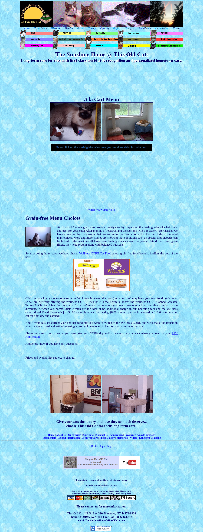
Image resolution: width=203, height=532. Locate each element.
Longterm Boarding (150, 437)
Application (116, 435)
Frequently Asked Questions (139, 435)
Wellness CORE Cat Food (95, 253)
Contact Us (102, 435)
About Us (61, 435)
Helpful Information (69, 437)
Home (51, 435)
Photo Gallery (107, 437)
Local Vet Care (90, 437)
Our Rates (88, 435)
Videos (133, 437)
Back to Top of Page (101, 446)
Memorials (122, 437)
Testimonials (49, 437)
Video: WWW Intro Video (101, 209)
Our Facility (75, 435)
